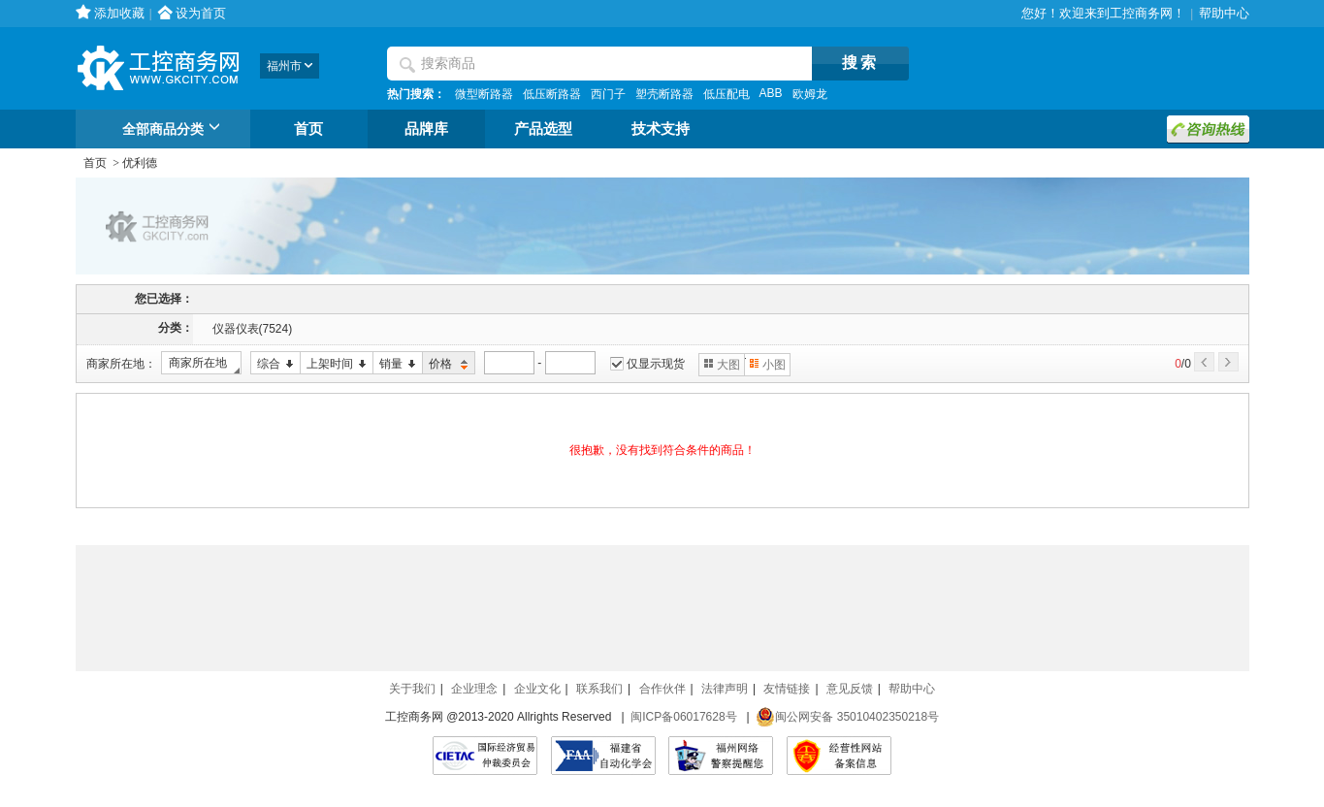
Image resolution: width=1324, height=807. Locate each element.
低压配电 (726, 94)
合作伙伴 (662, 688)
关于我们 (412, 688)
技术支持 (660, 129)
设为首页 (201, 13)
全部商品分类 (174, 130)
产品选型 (543, 129)
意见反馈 (849, 688)
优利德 (139, 163)
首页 (308, 129)
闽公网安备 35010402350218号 (847, 716)
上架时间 (333, 364)
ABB (771, 93)
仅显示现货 (656, 364)
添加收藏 (119, 13)
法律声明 (724, 688)
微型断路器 (484, 94)
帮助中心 (1224, 13)
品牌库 (426, 129)
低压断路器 (552, 94)
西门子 (608, 94)
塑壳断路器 (664, 94)
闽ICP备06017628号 (683, 717)
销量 (394, 364)
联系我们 (599, 688)
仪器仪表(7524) (252, 329)
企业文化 (537, 688)
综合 (272, 364)
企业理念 (474, 688)
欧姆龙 (809, 94)
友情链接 (786, 688)
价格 (445, 364)
